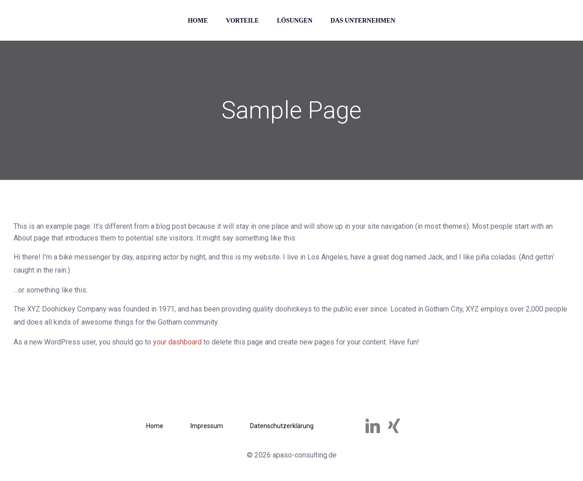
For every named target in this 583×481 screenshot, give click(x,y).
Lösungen (295, 20)
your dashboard (177, 342)
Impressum (206, 425)
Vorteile (242, 20)
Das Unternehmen (362, 20)
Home (198, 20)
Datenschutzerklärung (282, 425)
